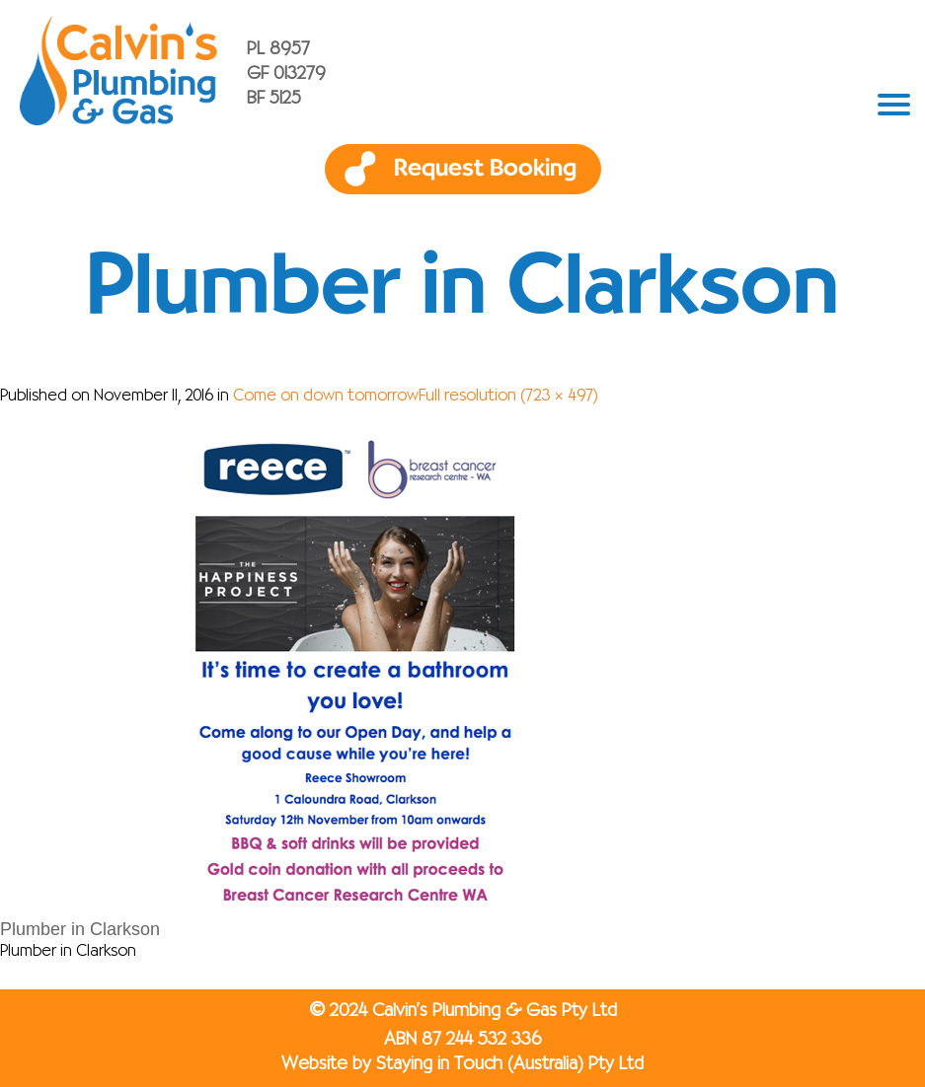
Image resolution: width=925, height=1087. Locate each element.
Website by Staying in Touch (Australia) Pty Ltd (462, 1064)
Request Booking (485, 169)
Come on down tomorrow (326, 396)
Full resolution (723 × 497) (508, 396)
